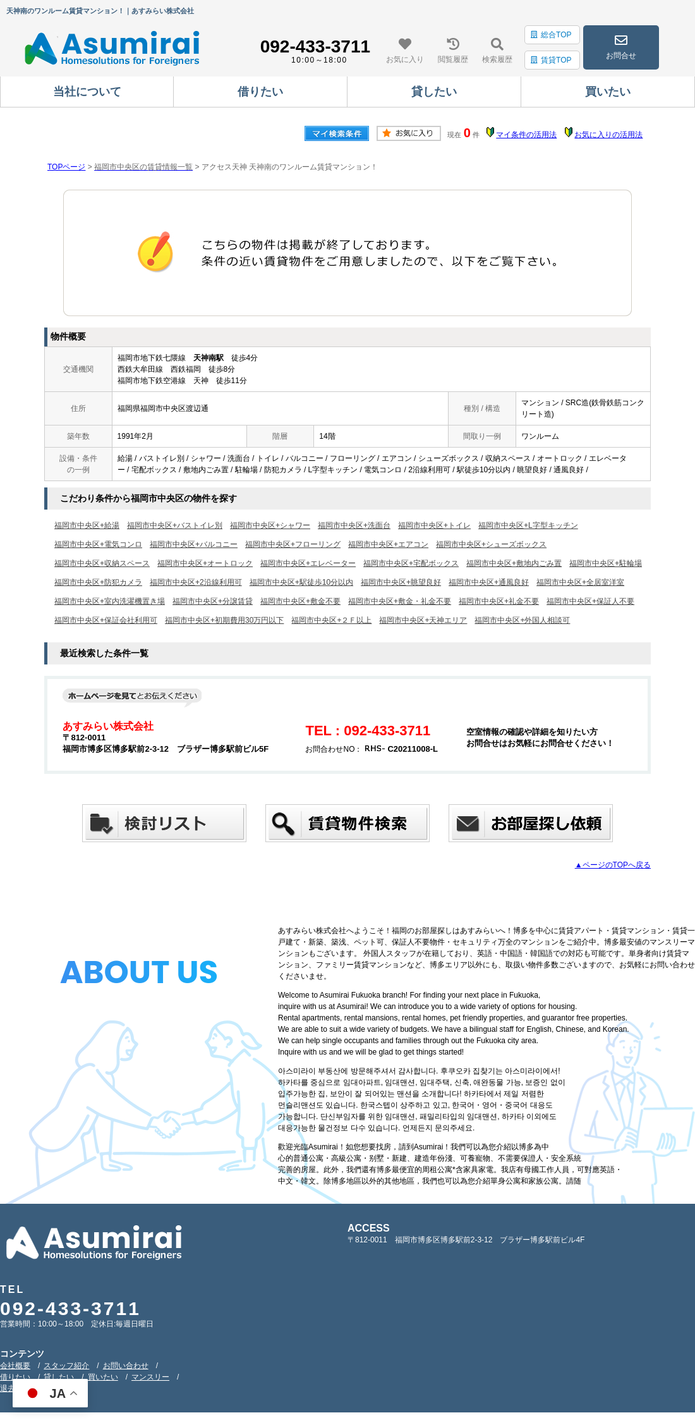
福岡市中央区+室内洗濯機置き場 (109, 601)
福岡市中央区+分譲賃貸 (212, 601)
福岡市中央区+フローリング (293, 544)
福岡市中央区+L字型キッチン (528, 525)
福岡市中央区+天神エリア (423, 620)
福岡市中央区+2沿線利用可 (196, 582)
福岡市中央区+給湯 (86, 525)
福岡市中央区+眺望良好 (401, 582)
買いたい (103, 1377)
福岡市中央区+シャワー (270, 525)
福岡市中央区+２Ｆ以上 (331, 620)
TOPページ (66, 166)
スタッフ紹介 (66, 1365)
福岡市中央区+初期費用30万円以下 (224, 620)
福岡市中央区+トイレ (434, 525)
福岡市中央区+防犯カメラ (98, 582)
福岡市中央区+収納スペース (102, 563)
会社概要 (15, 1365)
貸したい (59, 1377)
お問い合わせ (125, 1365)
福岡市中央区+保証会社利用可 (105, 620)
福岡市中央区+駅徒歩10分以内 (301, 582)
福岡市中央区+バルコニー (194, 544)
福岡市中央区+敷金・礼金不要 (399, 601)
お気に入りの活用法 (608, 134)
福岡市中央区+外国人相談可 (522, 620)
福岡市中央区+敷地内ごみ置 (514, 563)
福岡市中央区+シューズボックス (491, 544)
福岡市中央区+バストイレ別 (174, 525)
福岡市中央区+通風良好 (489, 582)
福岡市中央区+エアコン (388, 544)
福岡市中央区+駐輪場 (605, 563)
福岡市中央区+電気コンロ (98, 544)
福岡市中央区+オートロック (205, 563)
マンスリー (150, 1377)
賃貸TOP (551, 60)
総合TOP (551, 34)
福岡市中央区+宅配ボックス (411, 563)
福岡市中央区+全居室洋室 (580, 582)
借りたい (15, 1377)
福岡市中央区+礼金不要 (499, 601)
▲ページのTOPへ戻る (613, 864)
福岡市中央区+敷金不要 (300, 601)
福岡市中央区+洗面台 (354, 525)
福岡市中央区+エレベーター (308, 563)
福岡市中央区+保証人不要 (590, 601)
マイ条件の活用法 (526, 134)
